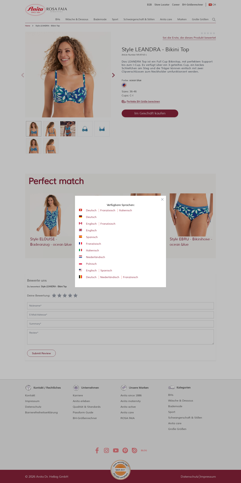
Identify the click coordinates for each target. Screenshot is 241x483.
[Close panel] (162, 199)
